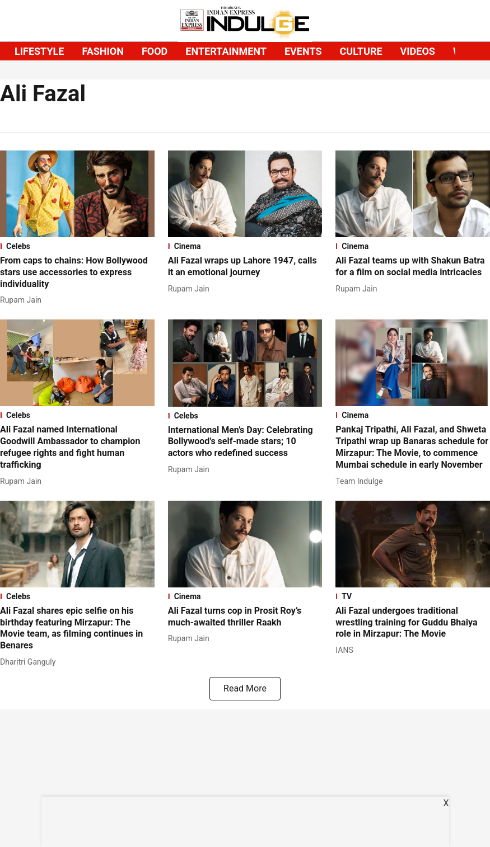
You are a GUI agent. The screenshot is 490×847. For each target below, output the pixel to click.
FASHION (103, 51)
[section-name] (77, 246)
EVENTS (303, 51)
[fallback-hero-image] (77, 193)
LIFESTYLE (39, 51)
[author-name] (23, 300)
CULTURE (361, 51)
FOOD (154, 51)
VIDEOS (417, 51)
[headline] (77, 272)
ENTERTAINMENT (226, 51)
